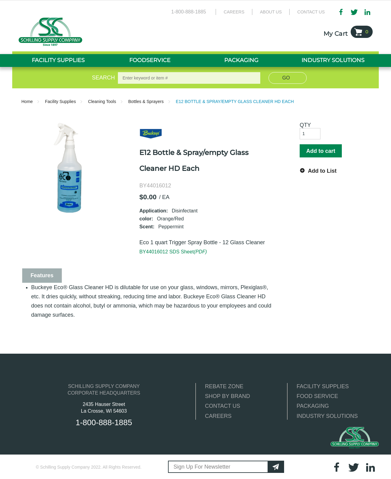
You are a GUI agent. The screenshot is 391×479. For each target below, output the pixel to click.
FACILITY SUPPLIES (323, 386)
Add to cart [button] (320, 151)
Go (286, 77)
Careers (234, 11)
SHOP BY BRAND (227, 396)
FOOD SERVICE (317, 396)
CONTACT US (222, 406)
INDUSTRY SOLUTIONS (327, 416)
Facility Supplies (60, 101)
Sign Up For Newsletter (202, 467)
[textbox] (189, 78)
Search (102, 78)
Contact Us (311, 11)
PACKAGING (313, 406)
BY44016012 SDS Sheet (173, 251)
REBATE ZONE (224, 386)
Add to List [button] (322, 171)
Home (27, 101)
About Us (271, 11)
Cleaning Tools (102, 101)
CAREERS (218, 416)
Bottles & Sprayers (146, 101)
